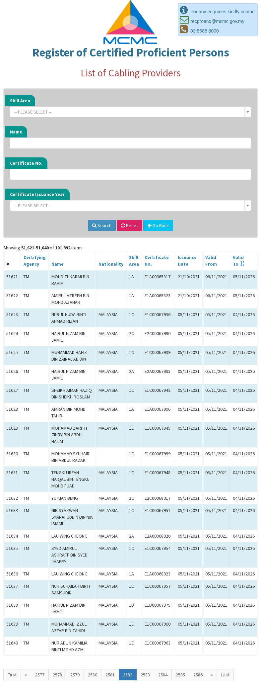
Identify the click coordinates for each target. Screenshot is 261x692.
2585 (180, 675)
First (12, 675)
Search (101, 225)
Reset (129, 225)
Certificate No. (26, 163)
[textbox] (128, 112)
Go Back (158, 225)
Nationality (110, 264)
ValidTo (238, 260)
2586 (198, 675)
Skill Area (20, 101)
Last (225, 675)
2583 (145, 675)
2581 (110, 675)
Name (16, 132)
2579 (75, 675)
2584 (162, 675)
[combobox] (130, 112)
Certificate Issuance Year (37, 194)
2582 (127, 675)
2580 (92, 675)
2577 (39, 675)
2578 (57, 675)
